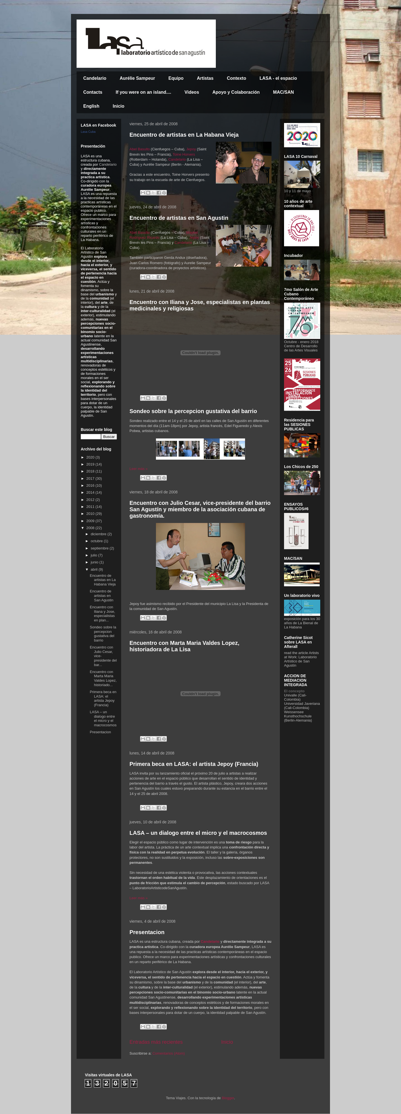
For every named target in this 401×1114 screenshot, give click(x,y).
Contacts (92, 92)
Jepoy (191, 149)
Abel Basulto (140, 149)
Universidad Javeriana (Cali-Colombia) (302, 705)
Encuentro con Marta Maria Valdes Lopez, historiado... (103, 678)
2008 (91, 528)
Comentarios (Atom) (168, 1053)
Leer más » (138, 469)
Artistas (205, 78)
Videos (192, 92)
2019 (91, 464)
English (91, 106)
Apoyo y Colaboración (236, 92)
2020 (91, 457)
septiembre (100, 548)
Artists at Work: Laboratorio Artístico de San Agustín (301, 659)
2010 (91, 514)
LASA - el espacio (278, 78)
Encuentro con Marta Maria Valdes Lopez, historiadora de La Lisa (184, 646)
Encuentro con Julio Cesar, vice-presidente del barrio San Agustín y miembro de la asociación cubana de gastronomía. (200, 509)
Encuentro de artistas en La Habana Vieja (184, 135)
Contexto (236, 78)
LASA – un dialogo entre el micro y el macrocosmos (198, 833)
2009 (91, 521)
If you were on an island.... (143, 92)
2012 (91, 500)
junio (95, 562)
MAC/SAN (283, 92)
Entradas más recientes (156, 1042)
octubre (97, 541)
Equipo (176, 78)
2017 (91, 478)
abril (95, 569)
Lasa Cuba (88, 131)
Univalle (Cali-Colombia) (295, 697)
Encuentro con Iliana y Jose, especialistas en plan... (102, 613)
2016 (91, 485)
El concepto (294, 691)
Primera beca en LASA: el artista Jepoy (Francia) (193, 764)
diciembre (99, 534)
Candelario (94, 78)
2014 (91, 492)
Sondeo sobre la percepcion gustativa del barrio (193, 411)
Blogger (228, 1098)
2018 (91, 471)
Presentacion (147, 932)
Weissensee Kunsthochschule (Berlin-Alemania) (298, 716)
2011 (91, 507)
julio (94, 555)
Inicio (118, 106)
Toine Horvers (184, 154)
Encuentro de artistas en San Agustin (178, 218)
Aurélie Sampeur (137, 78)
